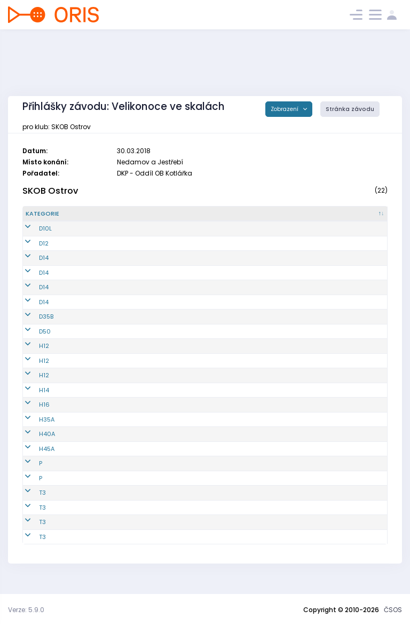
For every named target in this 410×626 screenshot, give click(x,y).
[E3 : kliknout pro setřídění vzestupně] (329, 218)
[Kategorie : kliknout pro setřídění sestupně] (49, 218)
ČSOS (393, 609)
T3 (29, 501)
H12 (31, 355)
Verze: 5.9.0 (26, 609)
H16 (31, 413)
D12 (30, 252)
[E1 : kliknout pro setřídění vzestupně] (254, 218)
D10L (32, 237)
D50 (31, 340)
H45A (33, 457)
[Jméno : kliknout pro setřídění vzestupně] (155, 218)
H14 (31, 398)
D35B (33, 325)
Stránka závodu (350, 109)
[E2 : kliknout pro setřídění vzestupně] (291, 218)
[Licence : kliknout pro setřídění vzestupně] (214, 218)
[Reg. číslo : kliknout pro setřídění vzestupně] (97, 218)
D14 (30, 267)
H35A (33, 428)
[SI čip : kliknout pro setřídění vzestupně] (368, 218)
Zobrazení (285, 109)
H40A (34, 443)
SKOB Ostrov (50, 191)
